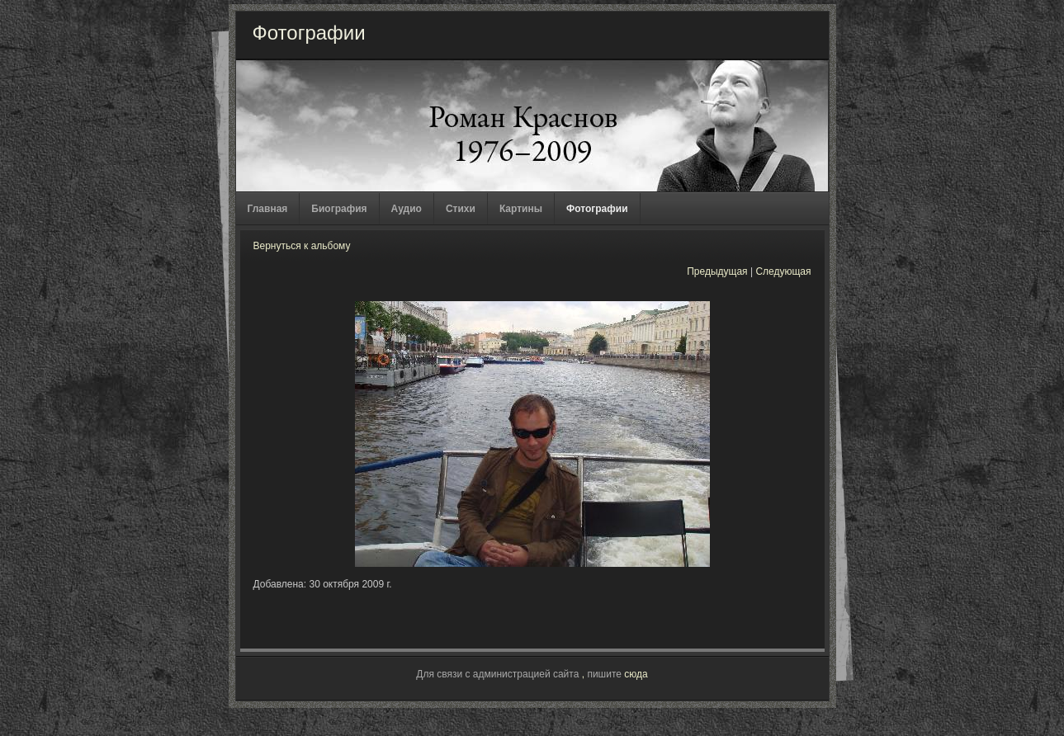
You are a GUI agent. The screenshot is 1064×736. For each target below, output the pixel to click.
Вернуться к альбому (302, 246)
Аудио (406, 209)
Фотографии (597, 209)
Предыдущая (717, 271)
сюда (635, 674)
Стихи (460, 209)
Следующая (783, 271)
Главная (268, 209)
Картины (520, 209)
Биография (338, 209)
